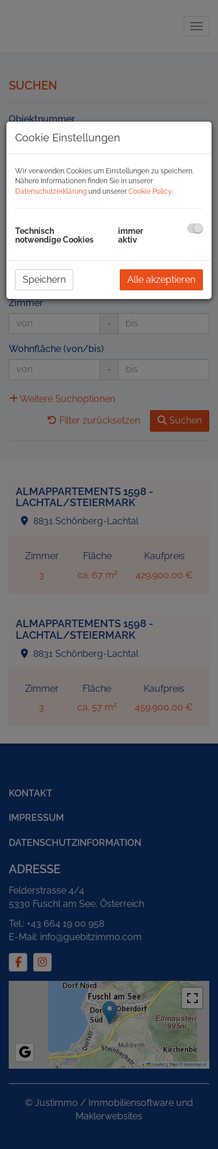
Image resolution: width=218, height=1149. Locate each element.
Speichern (44, 279)
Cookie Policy (149, 191)
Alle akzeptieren (161, 279)
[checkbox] (195, 228)
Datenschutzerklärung (51, 191)
